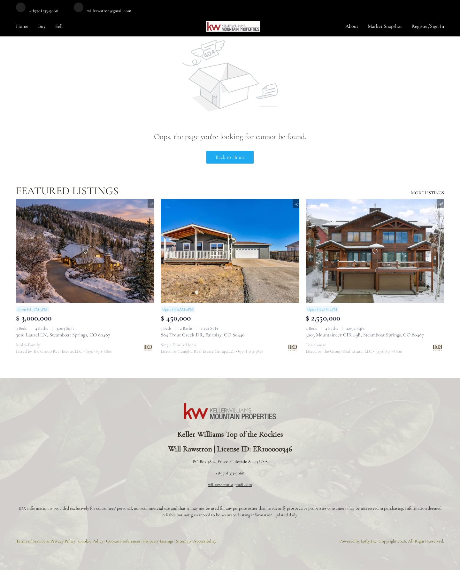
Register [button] (419, 26)
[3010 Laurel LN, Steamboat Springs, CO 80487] (85, 251)
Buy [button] (42, 26)
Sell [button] (59, 26)
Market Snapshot (385, 26)
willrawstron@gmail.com (230, 484)
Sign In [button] (437, 26)
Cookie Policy (90, 541)
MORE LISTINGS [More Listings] (427, 193)
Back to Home (230, 157)
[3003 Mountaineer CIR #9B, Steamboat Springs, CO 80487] (375, 251)
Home (22, 26)
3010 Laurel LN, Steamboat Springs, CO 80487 (63, 335)
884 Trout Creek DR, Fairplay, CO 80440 (203, 335)
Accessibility (204, 541)
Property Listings (158, 541)
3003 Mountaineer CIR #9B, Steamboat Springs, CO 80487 (365, 335)
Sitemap (183, 541)
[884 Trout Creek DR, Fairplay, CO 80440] (230, 251)
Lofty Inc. (369, 541)
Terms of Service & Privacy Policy (46, 541)
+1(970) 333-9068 (230, 473)
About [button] (351, 26)
